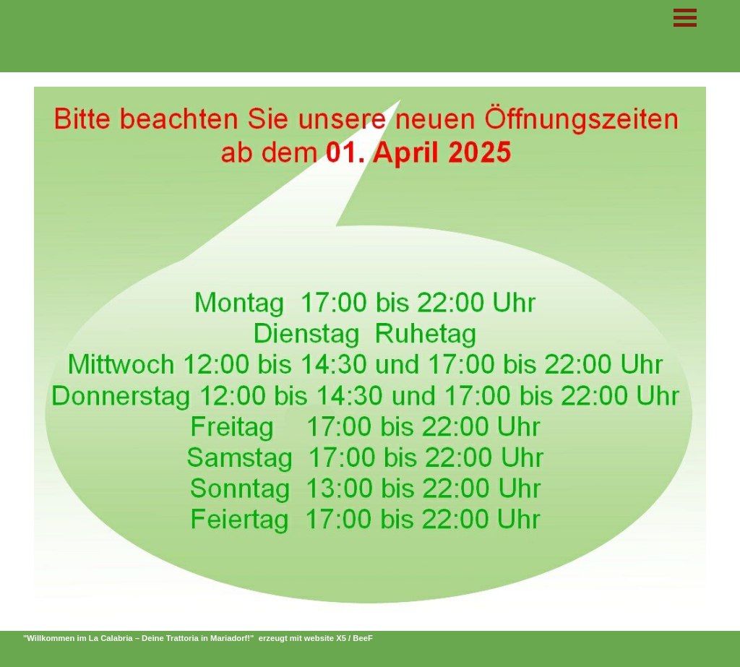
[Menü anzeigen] (685, 17)
